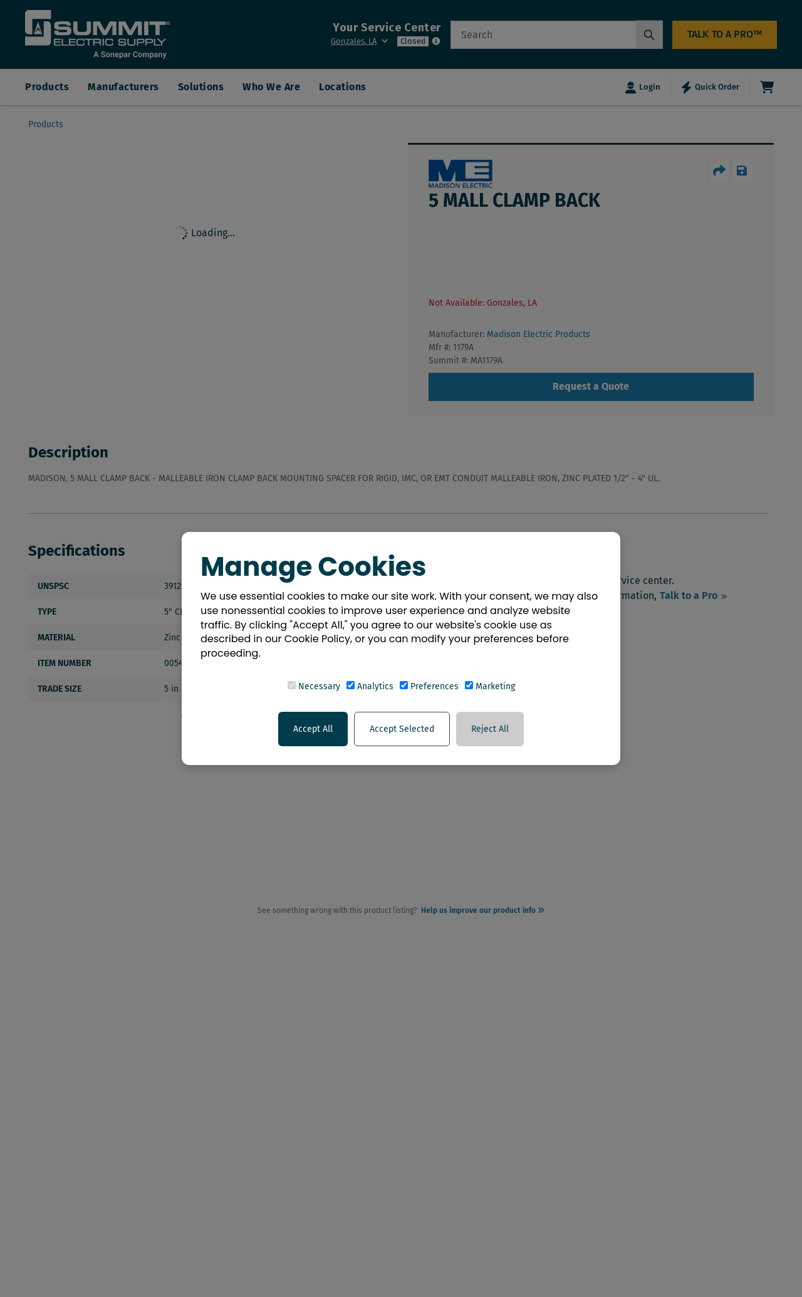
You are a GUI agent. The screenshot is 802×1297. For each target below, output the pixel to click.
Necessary (314, 686)
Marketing (490, 686)
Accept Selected (402, 729)
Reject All (490, 729)
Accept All (313, 729)
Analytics (369, 686)
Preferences (429, 686)
